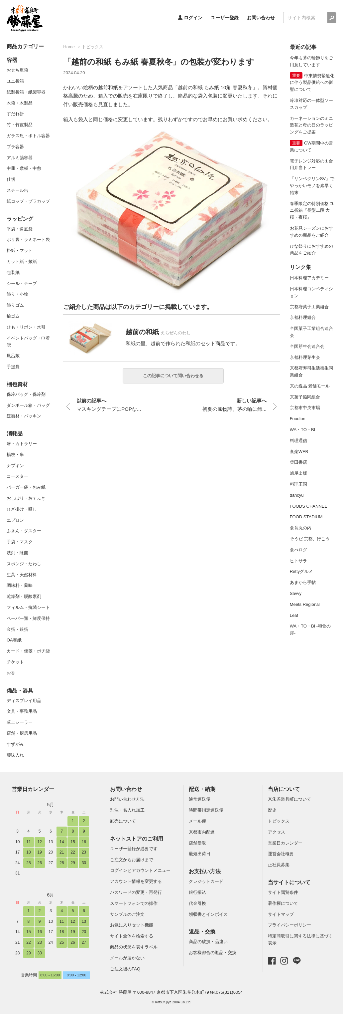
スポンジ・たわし (24, 563)
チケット (15, 661)
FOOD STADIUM (306, 516)
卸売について (123, 821)
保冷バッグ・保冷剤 (26, 394)
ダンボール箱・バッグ (28, 405)
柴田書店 (298, 462)
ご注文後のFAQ (125, 968)
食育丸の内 (300, 527)
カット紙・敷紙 (22, 261)
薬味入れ (15, 755)
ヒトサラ (298, 560)
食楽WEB (299, 451)
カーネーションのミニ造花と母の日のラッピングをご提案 (311, 125)
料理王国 (298, 484)
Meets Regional (305, 604)
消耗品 (15, 433)
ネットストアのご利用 (136, 839)
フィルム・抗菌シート (28, 607)
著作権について (283, 903)
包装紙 (13, 272)
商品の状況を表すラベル (134, 946)
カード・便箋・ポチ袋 (28, 650)
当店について (284, 789)
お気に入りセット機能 (131, 924)
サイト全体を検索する (131, 935)
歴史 (272, 810)
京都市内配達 (202, 832)
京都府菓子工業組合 (309, 306)
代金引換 (197, 903)
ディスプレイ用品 (24, 700)
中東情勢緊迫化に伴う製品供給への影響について (312, 82)
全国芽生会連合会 (307, 346)
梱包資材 (17, 384)
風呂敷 (13, 355)
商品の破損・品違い (208, 941)
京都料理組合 (303, 317)
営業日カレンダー (33, 789)
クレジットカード (206, 881)
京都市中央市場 (305, 407)
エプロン (15, 520)
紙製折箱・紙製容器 (26, 92)
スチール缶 (17, 190)
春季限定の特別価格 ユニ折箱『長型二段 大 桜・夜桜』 (312, 210)
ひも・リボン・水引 (26, 327)
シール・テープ (22, 283)
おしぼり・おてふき (26, 498)
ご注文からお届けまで (131, 859)
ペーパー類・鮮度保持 (28, 618)
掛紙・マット (20, 250)
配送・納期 (202, 789)
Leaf (294, 615)
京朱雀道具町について (289, 799)
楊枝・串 (15, 454)
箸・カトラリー (22, 443)
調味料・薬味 (20, 585)
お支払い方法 (205, 871)
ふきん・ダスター (24, 530)
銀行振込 (197, 892)
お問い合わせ (261, 17)
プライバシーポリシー (289, 924)
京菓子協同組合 (305, 396)
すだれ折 (15, 113)
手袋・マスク (20, 541)
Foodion (297, 418)
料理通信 (298, 440)
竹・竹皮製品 (20, 124)
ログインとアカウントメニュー (140, 870)
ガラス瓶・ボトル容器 (28, 135)
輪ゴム (13, 316)
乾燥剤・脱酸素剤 (24, 596)
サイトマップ (281, 914)
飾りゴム (15, 305)
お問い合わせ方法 (127, 799)
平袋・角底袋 (20, 228)
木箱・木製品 (20, 103)
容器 (12, 60)
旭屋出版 (298, 473)
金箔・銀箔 (17, 629)
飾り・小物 (17, 294)
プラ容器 (15, 146)
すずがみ (15, 744)
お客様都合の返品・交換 (212, 952)
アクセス (276, 832)
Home (69, 46)
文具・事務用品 (22, 711)
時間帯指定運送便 (206, 810)
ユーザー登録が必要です (134, 848)
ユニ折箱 (15, 81)
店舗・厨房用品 (22, 733)
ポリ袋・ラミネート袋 (28, 239)
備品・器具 (20, 690)
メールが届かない (127, 957)
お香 (11, 672)
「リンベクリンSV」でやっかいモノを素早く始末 (312, 185)
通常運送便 (199, 799)
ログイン (190, 17)
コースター (17, 476)
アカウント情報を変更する (136, 881)
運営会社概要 (281, 853)
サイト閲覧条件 (283, 892)
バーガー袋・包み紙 (26, 487)
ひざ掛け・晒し (22, 509)
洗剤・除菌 (17, 552)
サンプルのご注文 (127, 914)
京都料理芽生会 (305, 357)
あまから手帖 (303, 582)
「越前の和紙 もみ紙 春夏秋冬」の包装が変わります (158, 61)
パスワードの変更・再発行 (136, 892)
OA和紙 (14, 639)
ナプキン (15, 465)
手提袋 (13, 366)
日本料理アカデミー (309, 277)
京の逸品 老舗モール (310, 385)
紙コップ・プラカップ (28, 201)
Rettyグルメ (301, 571)
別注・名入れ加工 (127, 810)
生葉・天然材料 (22, 574)
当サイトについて (289, 882)
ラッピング (20, 219)
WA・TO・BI (302, 429)
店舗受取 (197, 843)
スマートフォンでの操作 (134, 903)
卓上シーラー (20, 722)
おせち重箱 (17, 70)
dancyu (297, 495)
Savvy (295, 593)
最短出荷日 (199, 853)
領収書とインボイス (208, 914)
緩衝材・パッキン (24, 415)
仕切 (11, 179)
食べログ (298, 549)
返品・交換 (202, 931)
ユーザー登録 (225, 17)
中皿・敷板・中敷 (24, 168)
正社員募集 (278, 864)
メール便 (197, 821)
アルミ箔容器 (20, 157)
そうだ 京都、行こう (310, 538)
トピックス (92, 46)
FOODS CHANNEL (308, 506)
